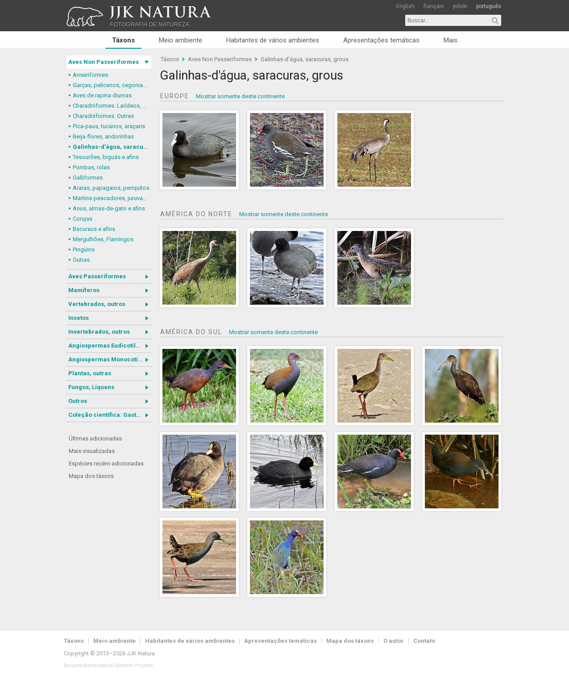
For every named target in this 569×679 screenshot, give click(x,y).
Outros (77, 401)
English (405, 6)
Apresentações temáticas (381, 40)
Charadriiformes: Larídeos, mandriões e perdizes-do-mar (112, 105)
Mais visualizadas (92, 451)
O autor (393, 640)
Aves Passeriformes (97, 276)
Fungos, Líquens (91, 387)
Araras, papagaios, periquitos (111, 187)
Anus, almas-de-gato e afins (109, 208)
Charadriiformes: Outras (103, 116)
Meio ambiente (180, 40)
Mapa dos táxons (91, 476)
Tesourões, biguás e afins (106, 157)
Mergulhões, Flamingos (103, 239)
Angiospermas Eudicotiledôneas (109, 345)
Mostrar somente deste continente (240, 96)
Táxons (123, 40)
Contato (424, 640)
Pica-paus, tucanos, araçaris (109, 126)
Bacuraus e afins (94, 229)
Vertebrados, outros (96, 304)
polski (460, 6)
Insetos (78, 317)
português (488, 6)
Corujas (82, 218)
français (434, 6)
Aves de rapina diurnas (102, 95)
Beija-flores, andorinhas (103, 136)
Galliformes (88, 177)
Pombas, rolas (91, 167)
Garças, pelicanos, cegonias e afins (112, 85)
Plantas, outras (89, 373)
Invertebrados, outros (99, 331)
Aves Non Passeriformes (103, 62)
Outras (81, 259)
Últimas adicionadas (95, 438)
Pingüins (84, 249)
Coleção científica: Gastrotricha (109, 414)
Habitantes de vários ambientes (272, 40)
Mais (450, 40)
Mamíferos (84, 290)
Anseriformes (90, 74)
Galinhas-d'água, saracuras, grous (112, 146)
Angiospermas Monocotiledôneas (109, 359)
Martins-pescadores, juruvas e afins (112, 198)
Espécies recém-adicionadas (106, 463)
